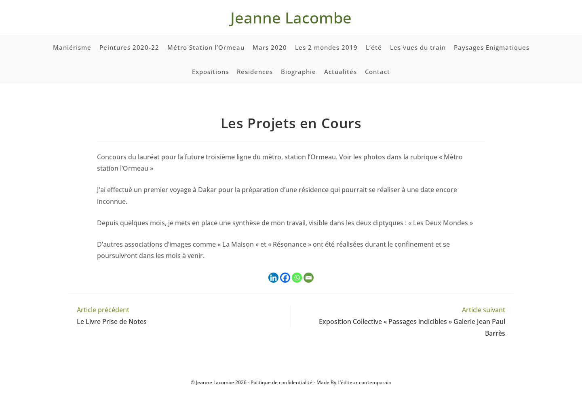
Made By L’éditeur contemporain (354, 382)
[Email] (309, 278)
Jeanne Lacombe (291, 17)
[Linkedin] (273, 278)
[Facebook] (285, 278)
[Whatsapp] (297, 278)
